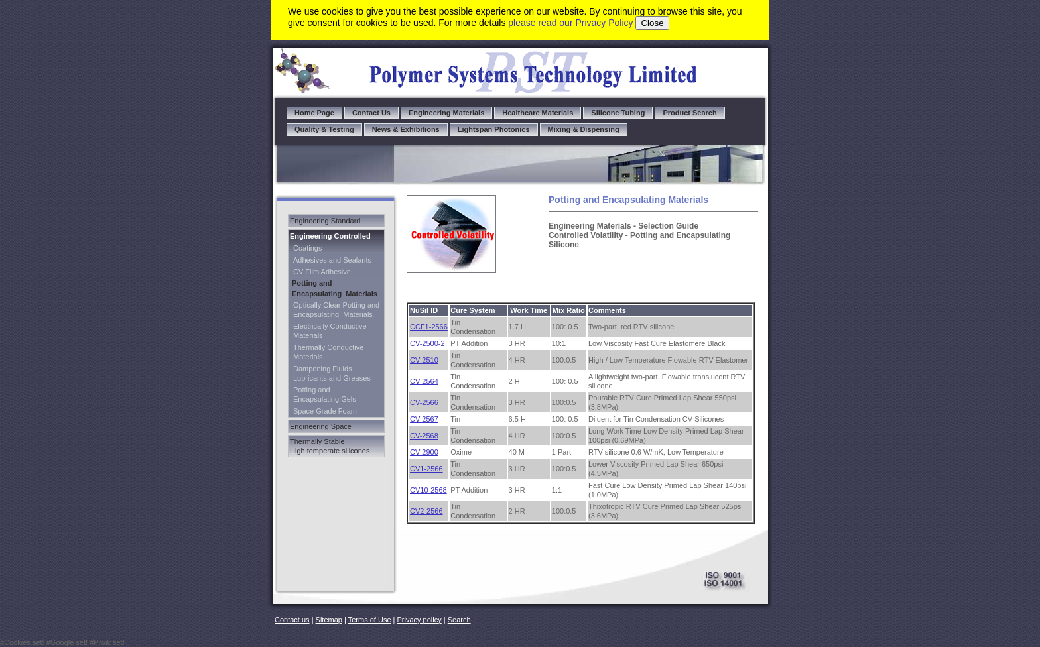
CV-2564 (424, 381)
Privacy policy (419, 620)
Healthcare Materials (537, 113)
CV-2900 (424, 452)
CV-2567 (424, 419)
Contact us (292, 620)
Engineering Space (321, 426)
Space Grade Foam (325, 411)
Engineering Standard (325, 221)
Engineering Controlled (330, 236)
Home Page (314, 113)
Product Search (689, 113)
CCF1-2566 (429, 327)
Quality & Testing (324, 129)
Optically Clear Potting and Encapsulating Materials (336, 309)
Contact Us (371, 113)
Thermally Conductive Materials (328, 352)
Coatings (307, 248)
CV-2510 (424, 360)
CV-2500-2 (427, 343)
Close (652, 23)
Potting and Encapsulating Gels (324, 394)
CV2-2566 (426, 511)
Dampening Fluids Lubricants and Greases (332, 373)
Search (459, 620)
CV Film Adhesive (322, 272)
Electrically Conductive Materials (330, 330)
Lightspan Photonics (494, 129)
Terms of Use (369, 620)
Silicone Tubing (618, 113)
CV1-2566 (426, 469)
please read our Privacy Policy (570, 22)
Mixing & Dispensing (583, 129)
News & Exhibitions (406, 129)
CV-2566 (424, 402)
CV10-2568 (428, 490)
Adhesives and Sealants (332, 260)
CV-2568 (424, 436)
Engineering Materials (446, 113)
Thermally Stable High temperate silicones (329, 446)
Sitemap (329, 620)
